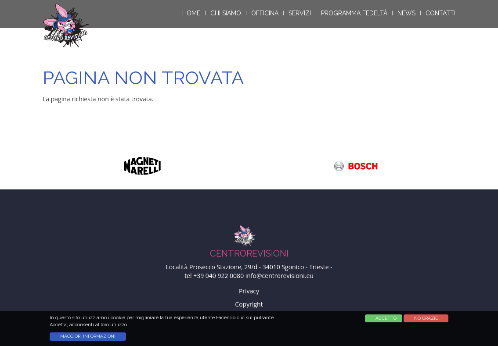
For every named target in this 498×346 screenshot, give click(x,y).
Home (191, 13)
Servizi (300, 13)
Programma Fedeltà (354, 13)
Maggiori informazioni (87, 338)
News (406, 13)
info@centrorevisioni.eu (279, 275)
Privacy (249, 291)
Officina (264, 13)
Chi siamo (225, 13)
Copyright (249, 304)
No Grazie (426, 319)
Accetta (381, 319)
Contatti (440, 13)
